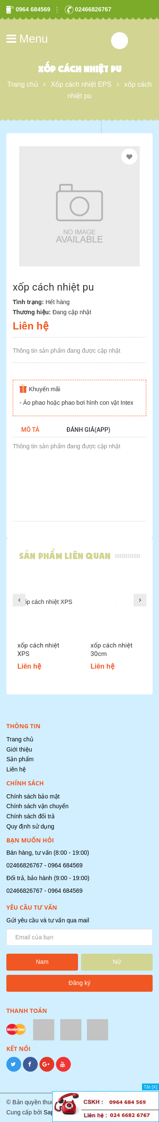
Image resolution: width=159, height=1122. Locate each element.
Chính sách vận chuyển (37, 806)
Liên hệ (16, 769)
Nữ (117, 961)
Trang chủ (19, 739)
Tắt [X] (150, 1086)
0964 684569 (28, 9)
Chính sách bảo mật (33, 796)
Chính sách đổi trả (30, 816)
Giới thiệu (19, 749)
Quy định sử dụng (30, 826)
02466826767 (88, 9)
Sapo (51, 1112)
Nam (42, 961)
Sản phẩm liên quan (65, 556)
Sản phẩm (19, 759)
